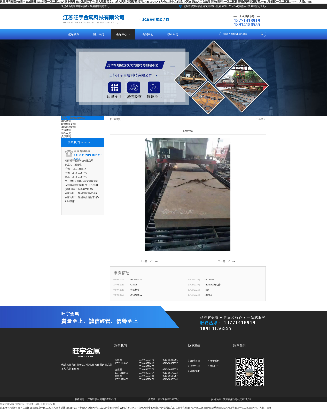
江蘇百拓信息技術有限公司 (237, 399)
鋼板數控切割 (68, 127)
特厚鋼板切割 (68, 124)
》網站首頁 (194, 360)
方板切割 (66, 130)
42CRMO (209, 279)
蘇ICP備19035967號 (168, 399)
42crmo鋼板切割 (213, 284)
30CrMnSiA (136, 279)
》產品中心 (194, 366)
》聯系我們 (194, 371)
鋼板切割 (66, 121)
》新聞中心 (214, 366)
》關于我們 (214, 360)
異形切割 (66, 136)
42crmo (154, 261)
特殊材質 (66, 133)
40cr (207, 290)
